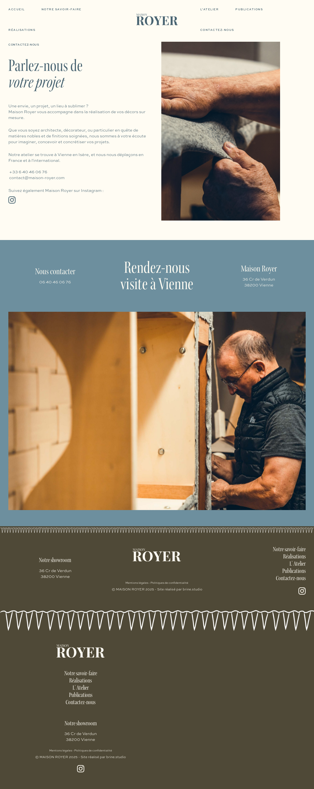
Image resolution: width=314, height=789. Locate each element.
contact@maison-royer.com (37, 177)
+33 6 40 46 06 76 (28, 172)
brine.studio (193, 589)
